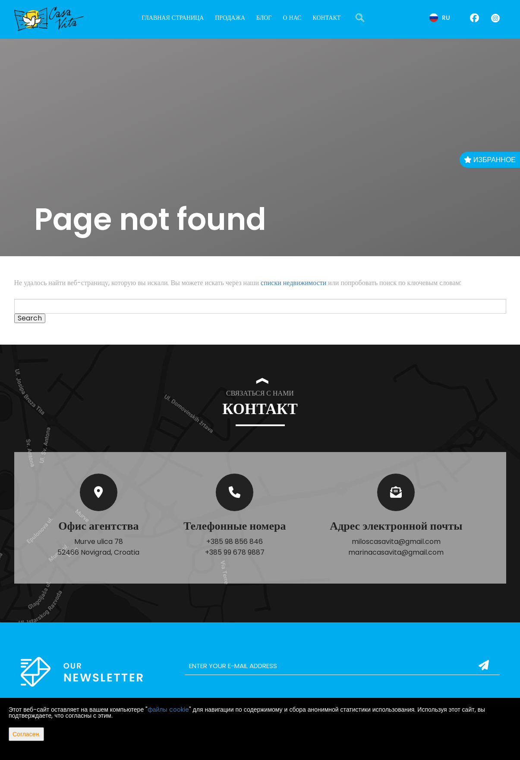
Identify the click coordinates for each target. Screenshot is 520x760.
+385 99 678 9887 (235, 552)
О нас (292, 17)
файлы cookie (168, 709)
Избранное (490, 160)
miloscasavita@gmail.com (396, 541)
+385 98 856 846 (234, 541)
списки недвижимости (293, 283)
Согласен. (26, 734)
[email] (342, 666)
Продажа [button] (230, 17)
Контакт (326, 17)
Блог (263, 17)
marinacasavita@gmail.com (396, 552)
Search (30, 318)
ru (439, 17)
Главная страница (173, 17)
